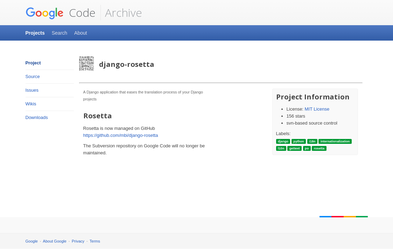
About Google (54, 241)
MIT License (317, 109)
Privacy (78, 241)
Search (59, 33)
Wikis (31, 103)
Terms (95, 241)
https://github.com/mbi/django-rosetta (120, 135)
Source (33, 76)
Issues (32, 90)
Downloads (37, 117)
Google (32, 241)
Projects (35, 33)
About (80, 33)
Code (61, 12)
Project (33, 62)
